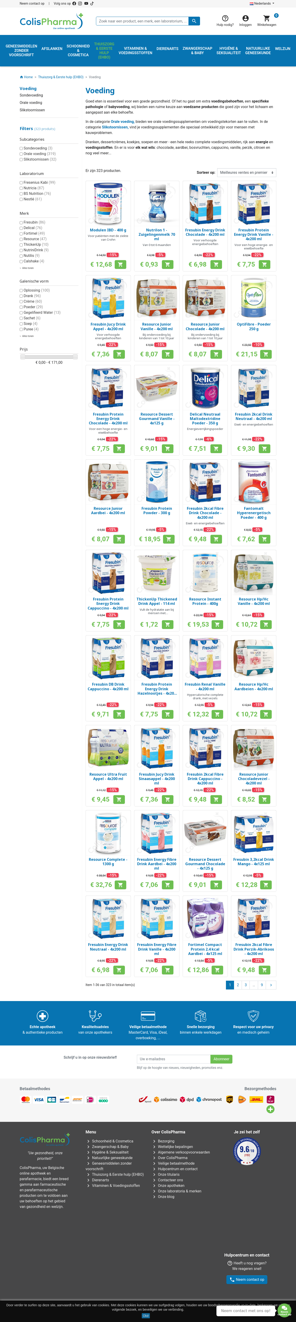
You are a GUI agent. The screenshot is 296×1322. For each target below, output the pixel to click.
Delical (33, 228)
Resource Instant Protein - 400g (205, 601)
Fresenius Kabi (40, 182)
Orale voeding (31, 102)
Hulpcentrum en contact (174, 1169)
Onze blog (162, 1196)
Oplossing (37, 290)
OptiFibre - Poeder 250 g (254, 326)
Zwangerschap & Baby (107, 1147)
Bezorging (162, 1141)
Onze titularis (165, 1174)
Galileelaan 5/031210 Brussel (96, 1246)
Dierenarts (97, 1180)
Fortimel (34, 233)
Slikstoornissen (32, 110)
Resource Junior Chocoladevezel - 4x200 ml (254, 779)
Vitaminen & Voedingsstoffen (113, 1185)
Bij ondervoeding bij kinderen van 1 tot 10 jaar (156, 336)
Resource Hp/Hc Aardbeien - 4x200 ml (253, 686)
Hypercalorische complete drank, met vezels (205, 696)
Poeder (33, 307)
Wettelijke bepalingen (172, 1147)
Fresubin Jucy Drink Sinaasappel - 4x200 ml (157, 779)
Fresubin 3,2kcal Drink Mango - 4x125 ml (253, 861)
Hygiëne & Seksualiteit (107, 1152)
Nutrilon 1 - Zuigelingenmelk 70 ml (157, 234)
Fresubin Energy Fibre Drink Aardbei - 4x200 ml (156, 864)
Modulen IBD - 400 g (108, 230)
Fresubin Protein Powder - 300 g (157, 510)
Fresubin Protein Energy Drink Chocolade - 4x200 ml (108, 419)
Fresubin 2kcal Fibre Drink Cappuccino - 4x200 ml (205, 779)
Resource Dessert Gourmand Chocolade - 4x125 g (205, 864)
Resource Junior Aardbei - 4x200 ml (108, 510)
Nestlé (33, 199)
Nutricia (34, 188)
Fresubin (34, 222)
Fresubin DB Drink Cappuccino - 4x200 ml (108, 686)
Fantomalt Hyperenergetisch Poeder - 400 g (254, 513)
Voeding (28, 88)
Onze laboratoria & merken (176, 1191)
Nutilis (32, 255)
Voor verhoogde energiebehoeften (205, 242)
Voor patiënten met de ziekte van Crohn (108, 238)
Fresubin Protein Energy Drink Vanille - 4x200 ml (253, 234)
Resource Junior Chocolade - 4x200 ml (205, 326)
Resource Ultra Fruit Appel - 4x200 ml (108, 776)
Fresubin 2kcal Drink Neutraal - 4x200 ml (253, 416)
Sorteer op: (206, 172)
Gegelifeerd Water (42, 312)
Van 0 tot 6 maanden (157, 245)
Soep (30, 323)
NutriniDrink (36, 250)
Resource (35, 239)
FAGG (118, 1223)
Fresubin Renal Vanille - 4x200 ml (205, 686)
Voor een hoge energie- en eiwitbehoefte (253, 247)
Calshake (34, 261)
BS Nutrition (37, 193)
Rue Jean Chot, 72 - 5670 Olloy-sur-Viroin (144, 1287)
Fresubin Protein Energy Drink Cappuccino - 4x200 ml (108, 603)
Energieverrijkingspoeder (205, 429)
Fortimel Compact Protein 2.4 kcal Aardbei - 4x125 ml (205, 949)
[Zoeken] (148, 21)
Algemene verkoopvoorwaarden (180, 1152)
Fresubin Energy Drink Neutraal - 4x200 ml (108, 947)
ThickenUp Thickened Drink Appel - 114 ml (156, 601)
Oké (146, 1316)
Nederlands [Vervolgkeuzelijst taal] (260, 3)
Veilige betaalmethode (173, 1163)
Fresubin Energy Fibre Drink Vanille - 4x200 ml (156, 949)
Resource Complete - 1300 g (108, 861)
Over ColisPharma (169, 1158)
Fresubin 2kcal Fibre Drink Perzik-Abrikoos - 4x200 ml (254, 949)
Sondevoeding (31, 95)
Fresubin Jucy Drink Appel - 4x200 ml (108, 326)
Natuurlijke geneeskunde (109, 1158)
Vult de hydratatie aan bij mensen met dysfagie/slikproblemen (157, 613)
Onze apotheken (168, 1185)
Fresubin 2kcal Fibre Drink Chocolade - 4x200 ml (205, 513)
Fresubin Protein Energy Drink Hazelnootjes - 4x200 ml (157, 691)
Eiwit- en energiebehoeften (253, 424)
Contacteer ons (167, 1180)
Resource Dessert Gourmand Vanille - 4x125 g (157, 419)
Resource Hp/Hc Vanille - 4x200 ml (254, 601)
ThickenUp (36, 244)
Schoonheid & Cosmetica (109, 1141)
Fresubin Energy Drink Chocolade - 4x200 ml (205, 232)
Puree (31, 329)
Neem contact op (32, 3)
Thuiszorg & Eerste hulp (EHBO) (115, 1174)
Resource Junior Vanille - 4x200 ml (157, 326)
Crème (33, 301)
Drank (32, 296)
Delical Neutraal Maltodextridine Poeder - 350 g (205, 419)
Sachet (32, 318)
